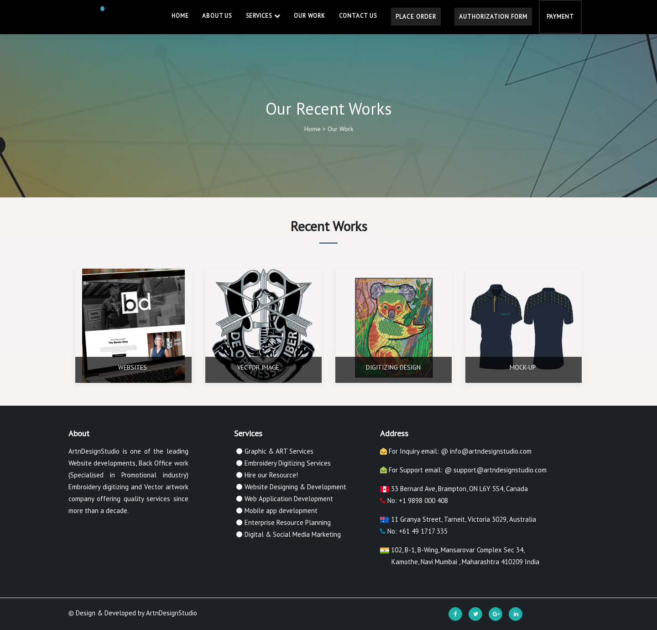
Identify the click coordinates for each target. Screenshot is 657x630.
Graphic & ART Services (279, 451)
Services (263, 16)
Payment (560, 17)
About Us (217, 16)
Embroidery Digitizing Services (288, 463)
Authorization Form (493, 17)
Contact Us (358, 16)
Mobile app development (281, 510)
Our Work (309, 16)
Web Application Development (289, 498)
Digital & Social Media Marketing (293, 534)
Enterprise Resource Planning (288, 522)
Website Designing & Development (295, 486)
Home (180, 16)
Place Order (416, 17)
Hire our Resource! (271, 475)
